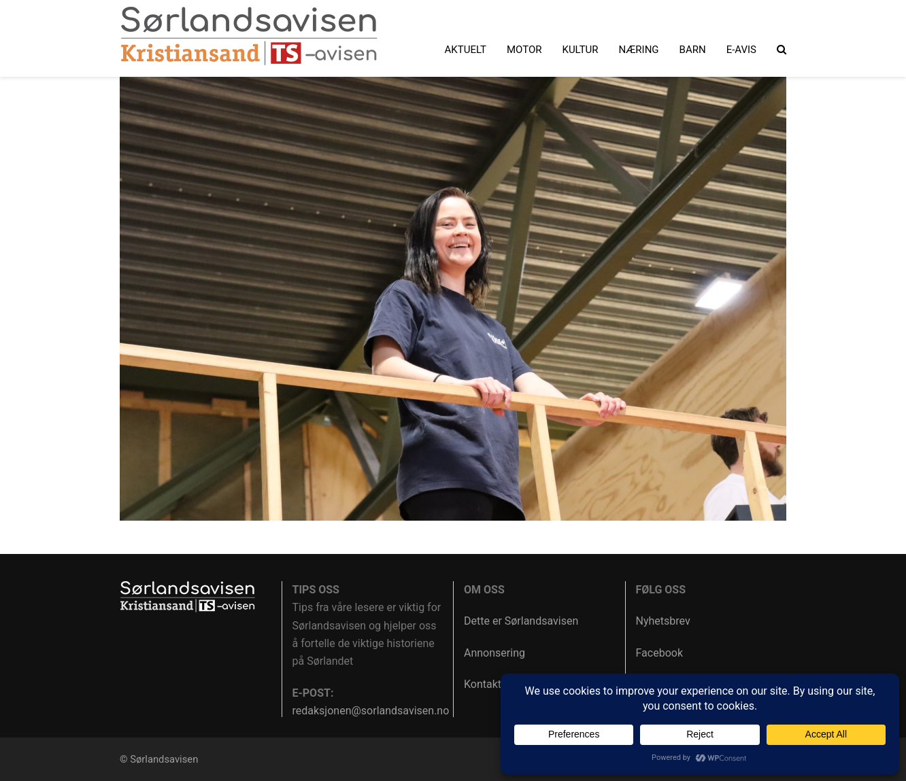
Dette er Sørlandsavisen (521, 620)
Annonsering (494, 652)
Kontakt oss (493, 684)
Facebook (659, 652)
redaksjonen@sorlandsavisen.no (371, 710)
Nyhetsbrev (663, 620)
